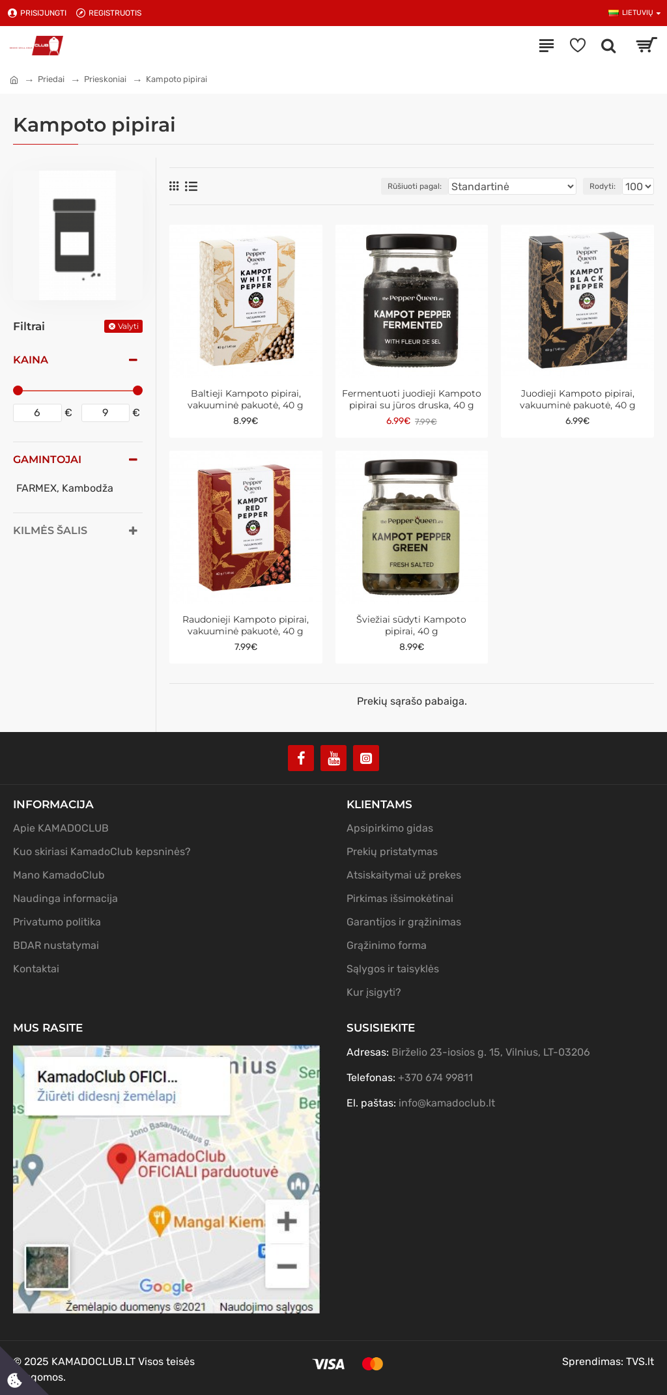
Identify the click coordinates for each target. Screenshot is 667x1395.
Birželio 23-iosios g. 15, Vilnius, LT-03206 (490, 1052)
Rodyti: (602, 186)
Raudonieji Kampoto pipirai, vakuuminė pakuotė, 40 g (245, 625)
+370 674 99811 (435, 1077)
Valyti (128, 326)
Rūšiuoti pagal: (415, 186)
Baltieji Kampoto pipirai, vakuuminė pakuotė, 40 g (246, 399)
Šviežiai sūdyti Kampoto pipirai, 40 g (411, 625)
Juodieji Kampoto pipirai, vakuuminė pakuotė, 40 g (578, 399)
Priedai (51, 79)
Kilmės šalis (50, 530)
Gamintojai (47, 459)
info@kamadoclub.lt (447, 1103)
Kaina (30, 360)
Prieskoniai (105, 79)
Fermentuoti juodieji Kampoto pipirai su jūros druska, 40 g (411, 399)
